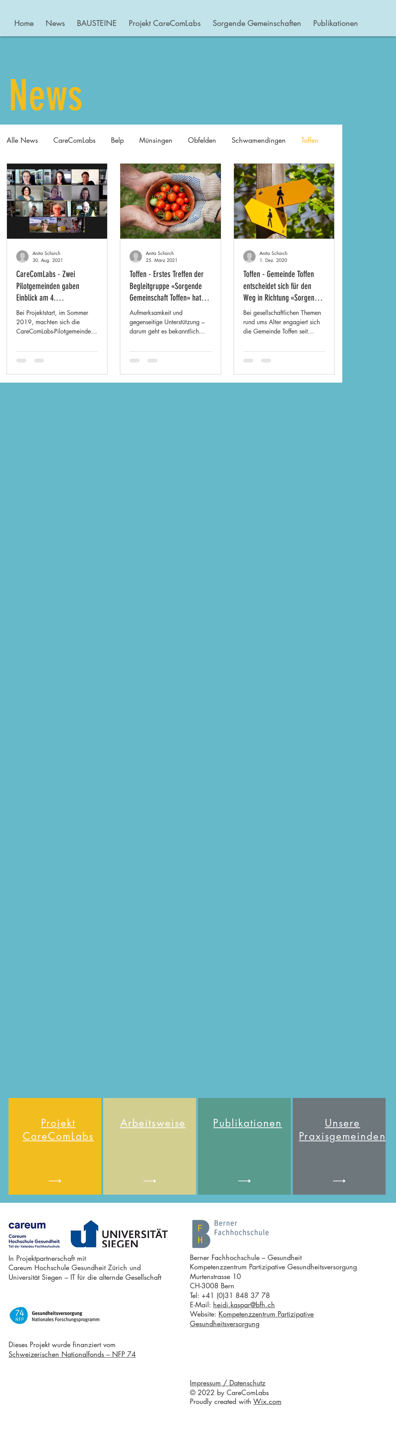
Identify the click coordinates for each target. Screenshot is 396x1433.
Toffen (310, 140)
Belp (117, 140)
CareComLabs (74, 140)
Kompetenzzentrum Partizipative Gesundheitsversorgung (252, 1318)
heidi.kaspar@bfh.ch (244, 1304)
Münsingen (155, 140)
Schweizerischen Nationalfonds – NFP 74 (72, 1354)
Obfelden (202, 140)
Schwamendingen (259, 140)
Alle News (22, 140)
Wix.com (267, 1401)
